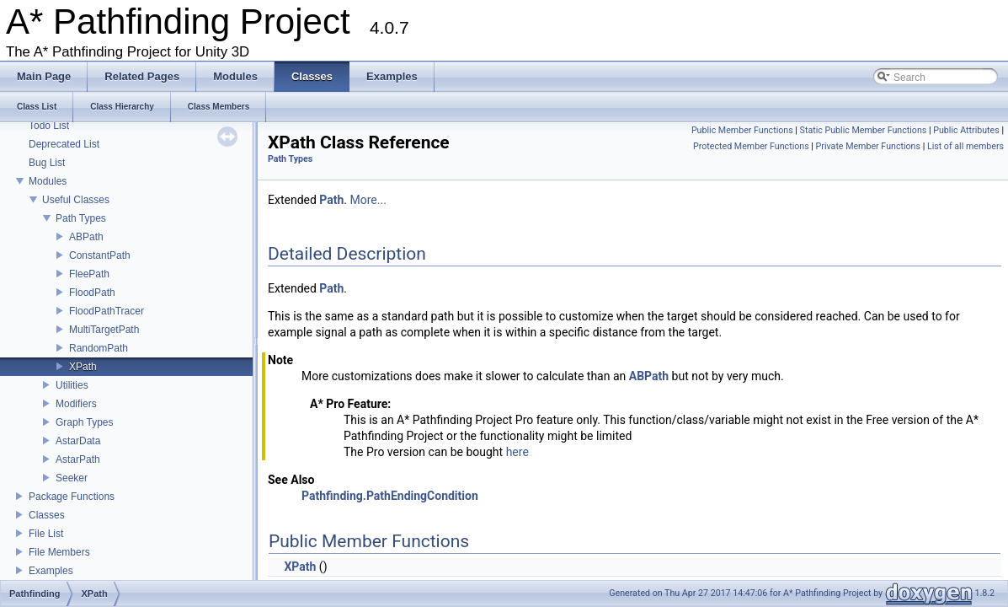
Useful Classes (75, 200)
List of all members (965, 146)
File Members (59, 552)
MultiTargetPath (104, 330)
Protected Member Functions (751, 146)
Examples (51, 571)
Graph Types (84, 422)
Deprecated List (64, 144)
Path (331, 200)
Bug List (47, 163)
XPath (83, 367)
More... (368, 200)
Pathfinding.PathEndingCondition (389, 495)
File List (46, 534)
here (517, 452)
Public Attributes (966, 130)
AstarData (78, 441)
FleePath (89, 274)
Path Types (81, 218)
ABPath (86, 237)
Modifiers (76, 404)
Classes (47, 515)
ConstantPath (100, 255)
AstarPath (78, 459)
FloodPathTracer (106, 311)
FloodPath (92, 292)
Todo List (49, 126)
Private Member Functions (868, 146)
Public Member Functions (742, 130)
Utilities (72, 385)
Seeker (72, 478)
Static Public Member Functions (863, 130)
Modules (48, 181)
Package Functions (72, 496)
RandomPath (98, 348)
